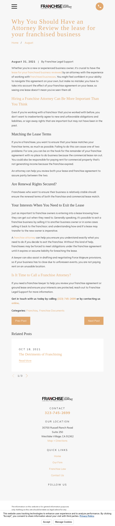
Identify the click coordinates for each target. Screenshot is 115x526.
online (15, 303)
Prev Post (21, 320)
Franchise (32, 310)
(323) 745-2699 (66, 298)
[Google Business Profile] (57, 490)
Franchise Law (57, 468)
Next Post (94, 320)
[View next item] (26, 375)
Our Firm (57, 462)
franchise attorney (24, 237)
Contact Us (57, 475)
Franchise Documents (51, 310)
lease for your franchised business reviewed (37, 72)
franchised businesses (43, 76)
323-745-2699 (57, 412)
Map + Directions (57, 440)
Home (57, 456)
